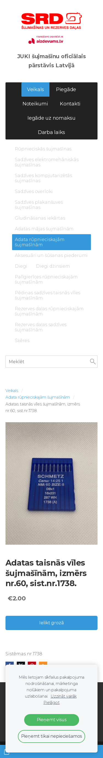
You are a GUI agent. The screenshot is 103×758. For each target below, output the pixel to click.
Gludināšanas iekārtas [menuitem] (40, 218)
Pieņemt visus (51, 719)
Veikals (11, 390)
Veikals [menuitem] (35, 89)
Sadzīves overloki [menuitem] (34, 191)
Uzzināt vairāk (64, 696)
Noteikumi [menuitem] (35, 104)
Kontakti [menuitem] (70, 104)
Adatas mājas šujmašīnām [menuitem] (44, 228)
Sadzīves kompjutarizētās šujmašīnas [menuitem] (43, 178)
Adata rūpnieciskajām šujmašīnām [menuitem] (40, 242)
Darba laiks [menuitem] (51, 132)
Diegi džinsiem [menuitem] (53, 266)
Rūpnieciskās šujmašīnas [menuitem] (43, 149)
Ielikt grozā (51, 622)
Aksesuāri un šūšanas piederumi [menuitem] (51, 255)
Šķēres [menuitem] (22, 340)
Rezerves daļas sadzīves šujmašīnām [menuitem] (40, 327)
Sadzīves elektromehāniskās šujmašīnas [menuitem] (47, 162)
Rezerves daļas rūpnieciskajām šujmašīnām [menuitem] (49, 311)
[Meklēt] (51, 361)
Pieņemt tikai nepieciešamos (51, 736)
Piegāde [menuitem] (66, 89)
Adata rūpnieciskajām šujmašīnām (37, 397)
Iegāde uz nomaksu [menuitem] (51, 118)
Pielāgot (51, 702)
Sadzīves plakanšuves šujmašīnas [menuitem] (39, 205)
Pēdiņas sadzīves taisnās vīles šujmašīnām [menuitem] (47, 295)
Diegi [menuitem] (21, 266)
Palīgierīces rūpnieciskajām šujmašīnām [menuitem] (46, 279)
